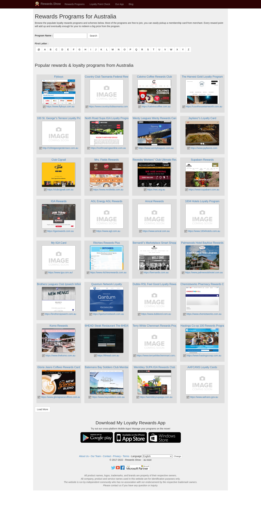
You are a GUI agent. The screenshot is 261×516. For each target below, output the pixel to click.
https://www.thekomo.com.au (58, 355)
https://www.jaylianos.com (202, 148)
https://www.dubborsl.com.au (154, 314)
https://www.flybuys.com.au (58, 106)
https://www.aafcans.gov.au (202, 397)
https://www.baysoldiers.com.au (107, 397)
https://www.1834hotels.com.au (202, 231)
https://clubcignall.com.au (58, 189)
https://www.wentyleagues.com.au (154, 148)
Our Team (96, 456)
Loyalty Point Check (100, 4)
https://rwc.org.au (154, 189)
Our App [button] (119, 4)
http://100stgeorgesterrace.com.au (58, 148)
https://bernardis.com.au (154, 272)
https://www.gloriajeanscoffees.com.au (59, 397)
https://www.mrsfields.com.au (106, 189)
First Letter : (41, 43)
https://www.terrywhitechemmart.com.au (155, 355)
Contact (107, 456)
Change (177, 456)
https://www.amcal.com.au (154, 231)
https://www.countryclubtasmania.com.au (108, 106)
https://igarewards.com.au (59, 231)
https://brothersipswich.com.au (58, 314)
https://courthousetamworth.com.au (202, 106)
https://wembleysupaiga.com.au (154, 397)
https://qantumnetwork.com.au (106, 314)
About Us (84, 456)
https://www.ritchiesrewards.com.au (107, 272)
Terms (126, 456)
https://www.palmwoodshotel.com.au (202, 272)
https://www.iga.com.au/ (59, 272)
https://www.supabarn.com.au (202, 189)
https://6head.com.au (106, 355)
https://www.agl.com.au (106, 231)
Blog (131, 4)
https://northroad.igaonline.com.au (106, 148)
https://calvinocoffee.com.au (154, 106)
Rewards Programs (75, 4)
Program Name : (44, 35)
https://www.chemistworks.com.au (202, 314)
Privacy (117, 456)
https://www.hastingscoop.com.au (202, 355)
